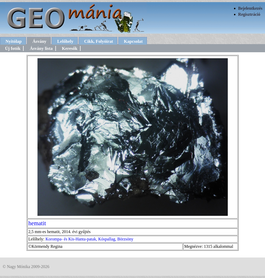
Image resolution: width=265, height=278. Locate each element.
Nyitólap (14, 41)
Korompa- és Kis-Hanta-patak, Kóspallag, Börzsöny (89, 239)
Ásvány (39, 41)
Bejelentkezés (250, 8)
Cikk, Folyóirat (98, 41)
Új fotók (12, 48)
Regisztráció (249, 14)
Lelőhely (65, 41)
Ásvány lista (41, 48)
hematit (37, 223)
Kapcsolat (133, 41)
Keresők (69, 48)
